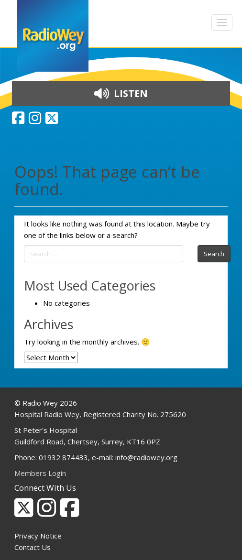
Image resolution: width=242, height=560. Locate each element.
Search (214, 253)
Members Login (40, 473)
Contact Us (32, 547)
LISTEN (121, 93)
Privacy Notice (38, 535)
